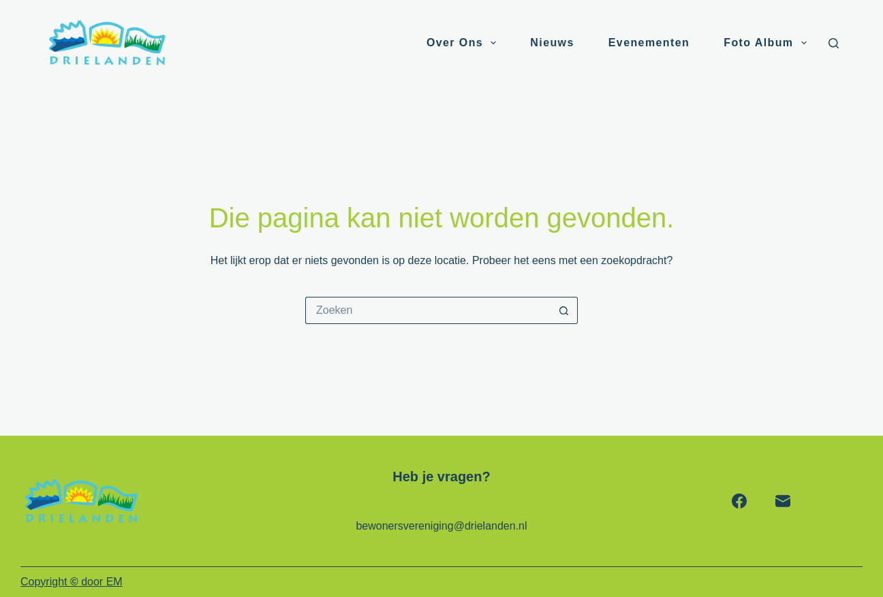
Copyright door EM (71, 581)
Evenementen (649, 42)
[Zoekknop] (564, 310)
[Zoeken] (833, 43)
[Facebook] (739, 501)
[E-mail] (782, 501)
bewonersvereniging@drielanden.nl (441, 526)
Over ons (464, 43)
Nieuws (552, 42)
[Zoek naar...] (428, 310)
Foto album (767, 43)
